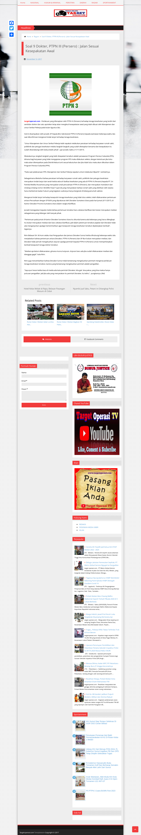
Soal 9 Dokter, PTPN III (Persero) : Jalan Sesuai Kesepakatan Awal (65, 36)
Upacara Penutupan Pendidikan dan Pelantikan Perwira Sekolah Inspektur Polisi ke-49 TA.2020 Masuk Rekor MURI (101, 648)
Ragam (36, 36)
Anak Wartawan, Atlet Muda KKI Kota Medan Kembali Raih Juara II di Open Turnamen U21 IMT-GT (101, 779)
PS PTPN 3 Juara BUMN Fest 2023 (100, 791)
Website (47, 339)
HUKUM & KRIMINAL (52, 2)
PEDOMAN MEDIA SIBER (88, 527)
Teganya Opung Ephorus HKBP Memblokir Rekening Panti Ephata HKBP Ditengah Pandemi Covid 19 (101, 581)
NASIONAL (34, 2)
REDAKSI (82, 524)
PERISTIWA (70, 2)
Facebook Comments (94, 339)
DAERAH (83, 2)
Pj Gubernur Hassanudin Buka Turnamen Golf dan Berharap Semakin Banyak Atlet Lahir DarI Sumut (102, 765)
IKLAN (81, 530)
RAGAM (95, 2)
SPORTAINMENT (109, 2)
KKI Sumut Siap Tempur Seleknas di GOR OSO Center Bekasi (101, 722)
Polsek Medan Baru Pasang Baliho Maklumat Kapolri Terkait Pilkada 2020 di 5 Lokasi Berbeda (101, 599)
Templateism (39, 832)
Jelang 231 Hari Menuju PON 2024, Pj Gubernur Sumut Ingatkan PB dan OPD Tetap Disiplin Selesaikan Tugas (102, 751)
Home (22, 2)
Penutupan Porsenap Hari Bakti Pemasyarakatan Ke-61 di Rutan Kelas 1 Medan (102, 737)
